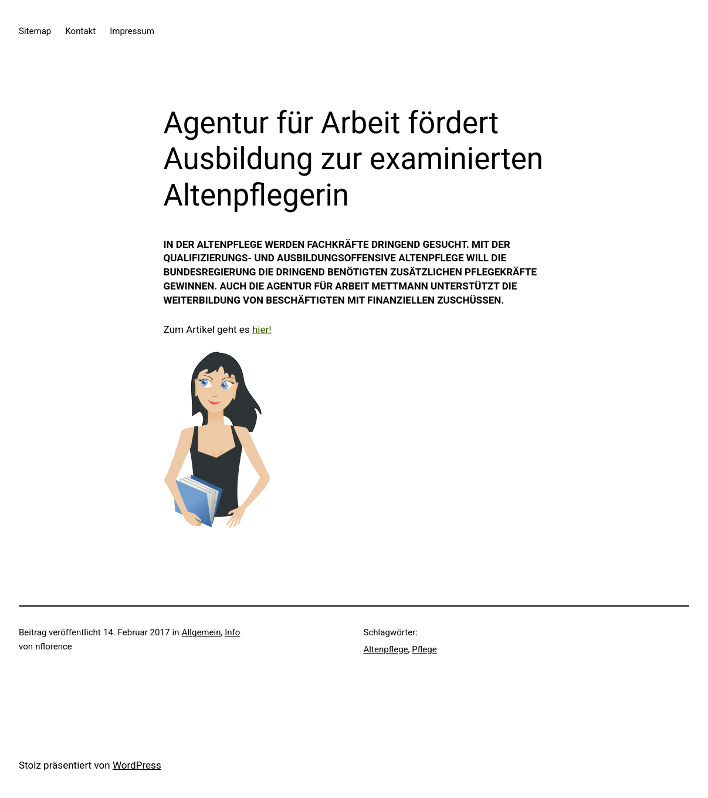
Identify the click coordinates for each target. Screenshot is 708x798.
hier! (262, 329)
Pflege (424, 649)
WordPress (137, 765)
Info (232, 632)
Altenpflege (386, 649)
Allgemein (201, 632)
